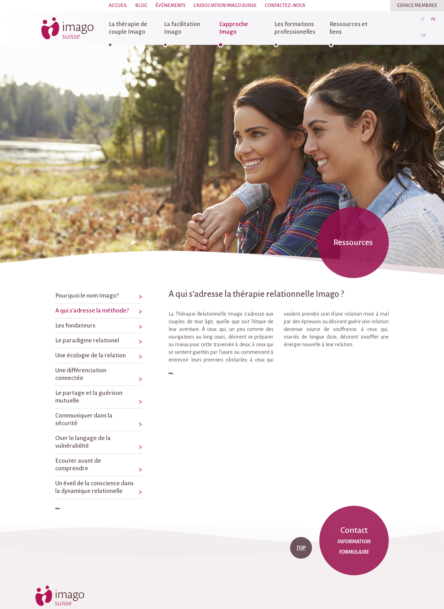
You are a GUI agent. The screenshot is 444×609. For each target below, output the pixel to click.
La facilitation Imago (182, 28)
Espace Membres (417, 5)
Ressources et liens (349, 28)
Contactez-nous (285, 5)
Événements (170, 5)
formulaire (354, 552)
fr (433, 19)
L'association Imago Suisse (225, 5)
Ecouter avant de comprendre (78, 464)
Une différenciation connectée (80, 374)
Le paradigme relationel (87, 340)
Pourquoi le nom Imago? (87, 295)
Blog (141, 5)
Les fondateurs (75, 325)
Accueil (118, 5)
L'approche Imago (233, 28)
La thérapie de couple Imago (128, 28)
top (301, 548)
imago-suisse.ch (67, 28)
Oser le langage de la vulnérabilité (83, 442)
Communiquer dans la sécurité (84, 419)
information (354, 541)
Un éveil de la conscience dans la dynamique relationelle (94, 487)
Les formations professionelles (294, 28)
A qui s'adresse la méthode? (92, 310)
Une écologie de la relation (90, 355)
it (423, 19)
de (423, 35)
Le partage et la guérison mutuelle (88, 397)
